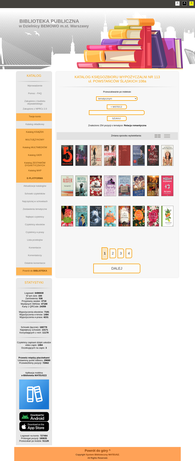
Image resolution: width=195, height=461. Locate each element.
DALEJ (116, 268)
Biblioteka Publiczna (49, 21)
